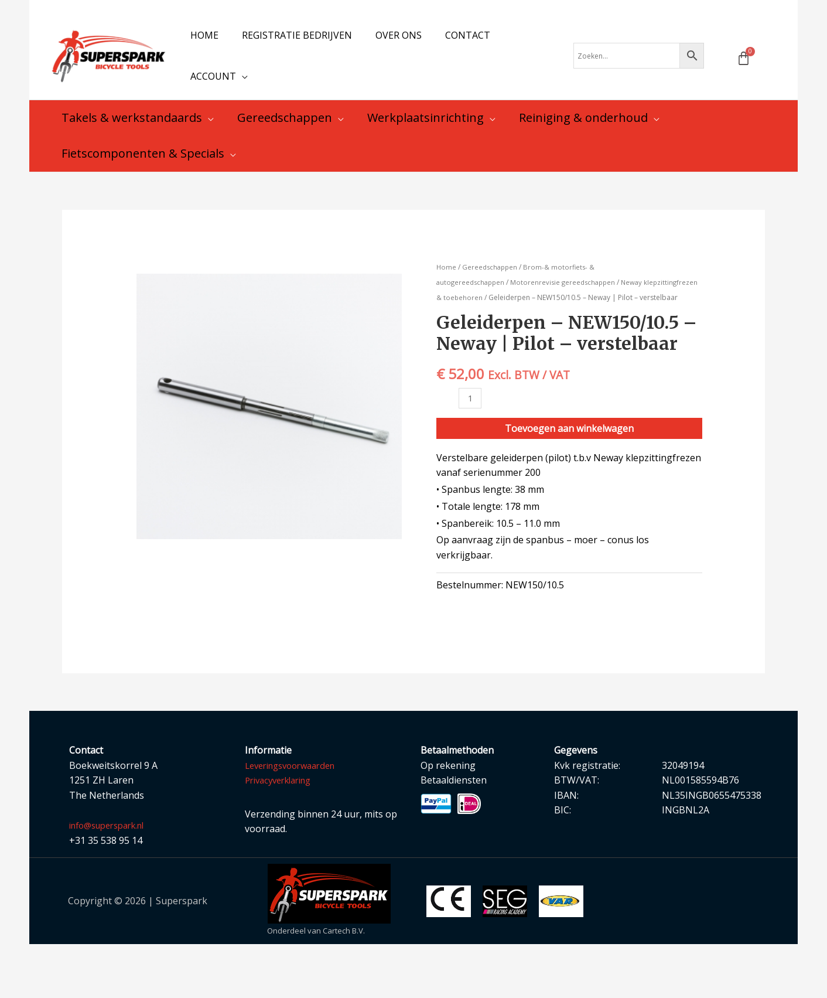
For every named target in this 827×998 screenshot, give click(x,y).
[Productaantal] (471, 451)
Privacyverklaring (283, 833)
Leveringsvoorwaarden (296, 818)
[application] (239, 104)
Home (446, 304)
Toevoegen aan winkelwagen (569, 482)
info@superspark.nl (112, 879)
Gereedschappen (492, 304)
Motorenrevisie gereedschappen (568, 320)
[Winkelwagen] (743, 77)
